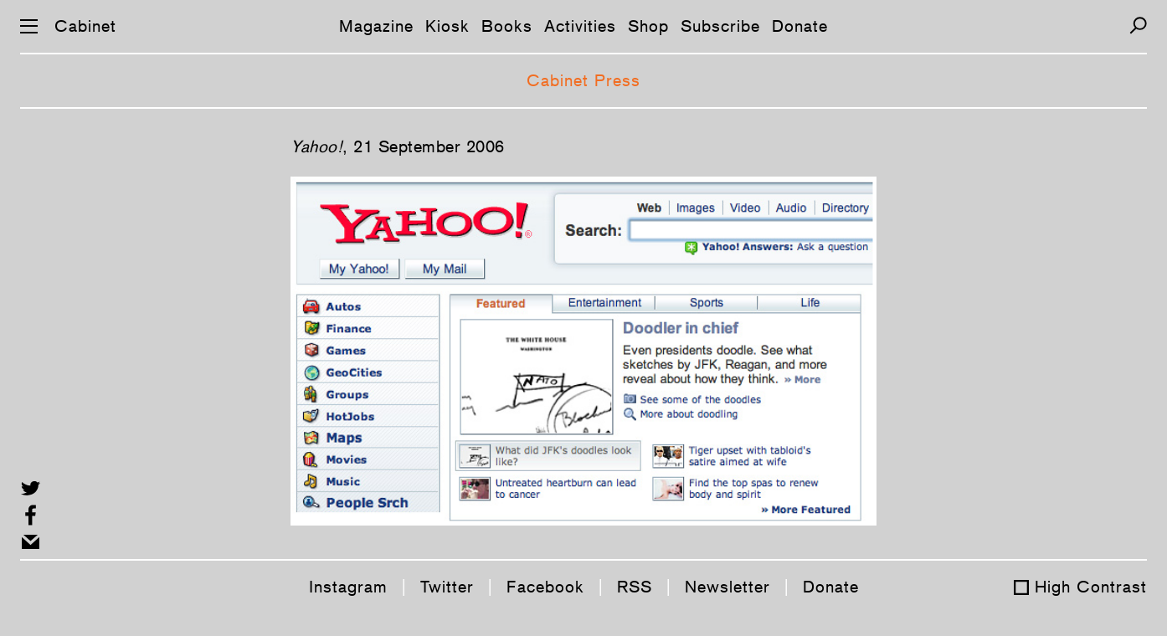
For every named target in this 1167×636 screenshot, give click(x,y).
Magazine (376, 26)
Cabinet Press (583, 80)
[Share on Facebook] (30, 515)
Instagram (348, 587)
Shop (648, 26)
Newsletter (727, 587)
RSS (634, 587)
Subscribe (720, 26)
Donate (800, 26)
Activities (580, 26)
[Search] (1138, 25)
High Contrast (1091, 587)
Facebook (545, 587)
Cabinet (85, 26)
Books (506, 26)
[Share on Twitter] (30, 488)
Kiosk (447, 26)
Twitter (447, 587)
